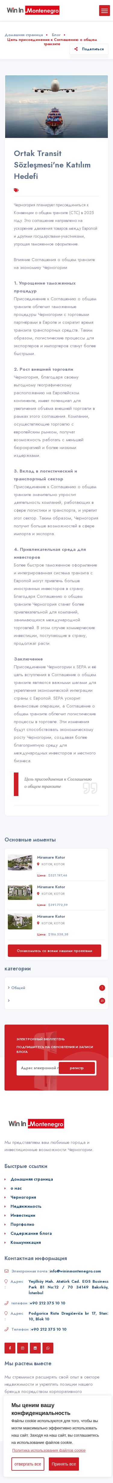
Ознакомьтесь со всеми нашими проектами (54, 950)
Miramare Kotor (51, 857)
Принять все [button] (64, 1464)
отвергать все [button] (27, 1464)
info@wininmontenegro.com (75, 1271)
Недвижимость (26, 1206)
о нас (16, 1188)
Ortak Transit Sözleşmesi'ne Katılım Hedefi (52, 165)
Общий (16, 988)
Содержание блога (31, 1233)
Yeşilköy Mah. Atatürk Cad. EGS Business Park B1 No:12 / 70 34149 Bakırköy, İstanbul (68, 1287)
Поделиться (89, 49)
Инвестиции (23, 1215)
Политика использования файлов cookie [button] (49, 1450)
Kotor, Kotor (50, 864)
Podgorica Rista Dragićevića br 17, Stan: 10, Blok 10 (68, 1316)
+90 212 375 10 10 (47, 1303)
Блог (56, 35)
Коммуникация (26, 1242)
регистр (77, 1068)
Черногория (23, 1197)
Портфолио (22, 1224)
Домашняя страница (24, 35)
